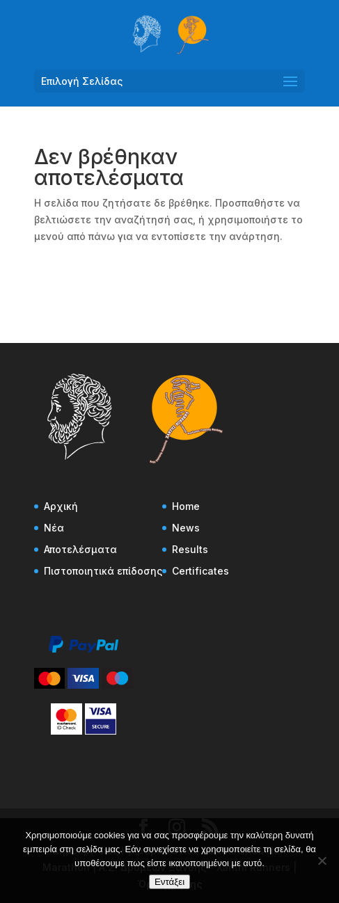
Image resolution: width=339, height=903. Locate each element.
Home (186, 506)
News (186, 528)
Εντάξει (169, 882)
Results (190, 549)
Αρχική (61, 506)
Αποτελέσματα (80, 549)
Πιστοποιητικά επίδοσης (103, 571)
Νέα (54, 528)
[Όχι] (322, 861)
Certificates (200, 571)
